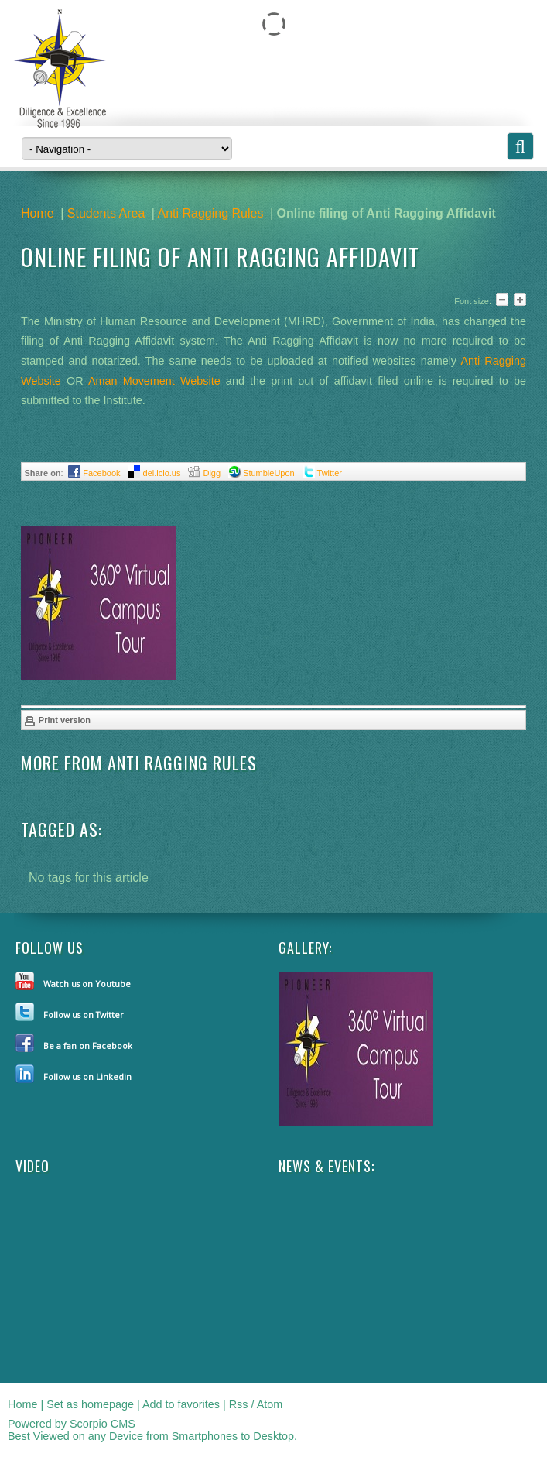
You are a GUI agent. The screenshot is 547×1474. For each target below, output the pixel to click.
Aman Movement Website (154, 381)
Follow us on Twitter (83, 1014)
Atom (270, 1404)
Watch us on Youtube (87, 983)
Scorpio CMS (102, 1423)
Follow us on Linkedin (87, 1076)
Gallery (304, 948)
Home (37, 213)
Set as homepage (90, 1404)
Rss (238, 1404)
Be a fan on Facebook (87, 1045)
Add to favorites (181, 1404)
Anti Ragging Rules (210, 213)
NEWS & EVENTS (325, 1166)
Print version (57, 721)
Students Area (106, 213)
